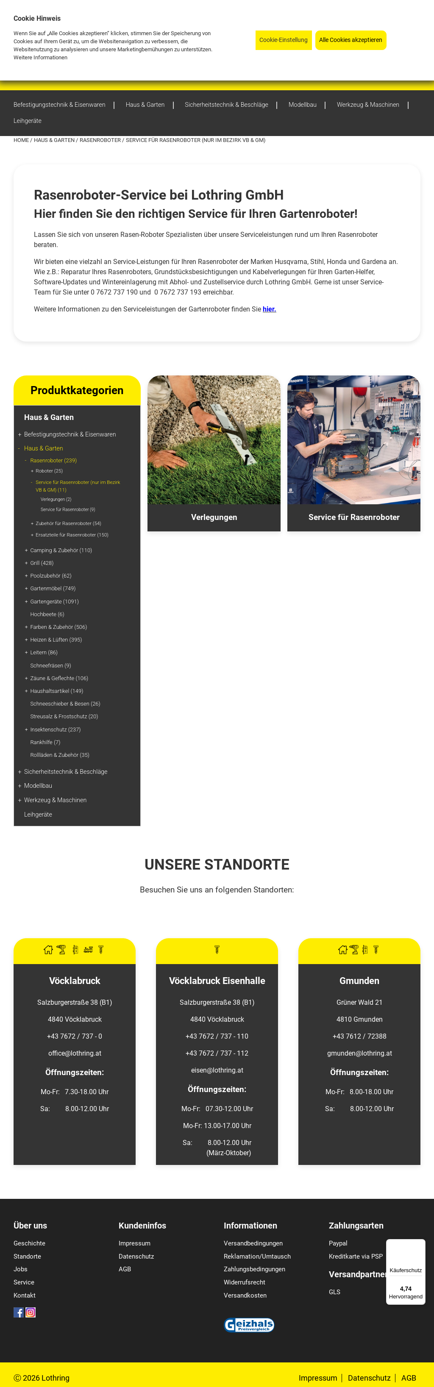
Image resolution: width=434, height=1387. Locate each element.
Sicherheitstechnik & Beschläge (66, 771)
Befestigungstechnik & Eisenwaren (70, 434)
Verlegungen (56, 499)
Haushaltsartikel (56, 691)
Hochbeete (47, 614)
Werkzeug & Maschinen (55, 800)
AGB (125, 1269)
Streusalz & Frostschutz (64, 716)
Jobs (21, 1269)
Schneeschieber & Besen (65, 703)
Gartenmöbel (52, 588)
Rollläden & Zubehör (59, 755)
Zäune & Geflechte (59, 678)
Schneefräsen (50, 665)
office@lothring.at (74, 1053)
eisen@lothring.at (217, 1070)
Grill (41, 563)
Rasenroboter (101, 140)
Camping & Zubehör (61, 550)
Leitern (44, 652)
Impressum (134, 1243)
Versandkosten (245, 1295)
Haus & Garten (55, 140)
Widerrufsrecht (244, 1282)
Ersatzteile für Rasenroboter (72, 535)
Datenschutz (136, 1256)
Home (22, 140)
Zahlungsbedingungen (254, 1269)
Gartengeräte (54, 601)
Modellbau (38, 785)
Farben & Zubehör (58, 627)
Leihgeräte (38, 814)
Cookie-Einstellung (283, 40)
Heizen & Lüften (56, 640)
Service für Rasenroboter (68, 509)
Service (24, 1282)
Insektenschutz (55, 729)
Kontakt (25, 1295)
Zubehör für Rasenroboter (68, 523)
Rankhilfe (45, 742)
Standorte (27, 1256)
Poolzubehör (50, 576)
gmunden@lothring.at (359, 1053)
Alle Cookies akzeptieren (350, 40)
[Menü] (420, 1244)
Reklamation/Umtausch (257, 1256)
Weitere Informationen (40, 57)
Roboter (49, 471)
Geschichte (29, 1243)
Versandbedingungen (253, 1243)
